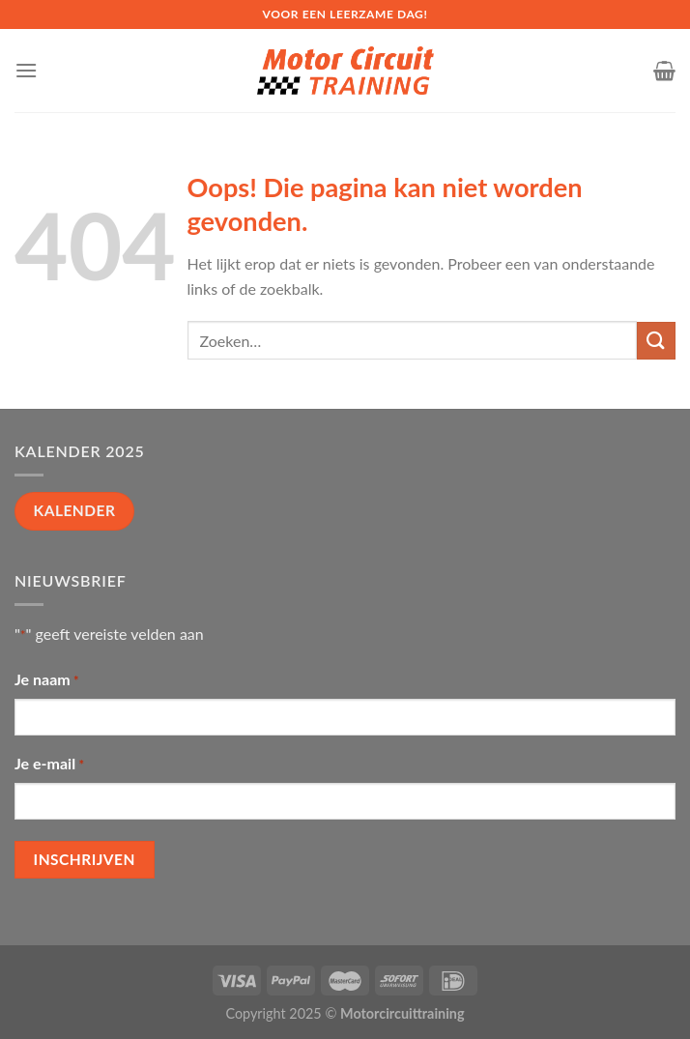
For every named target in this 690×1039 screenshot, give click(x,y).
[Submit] (656, 341)
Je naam (46, 680)
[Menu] (26, 70)
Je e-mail (49, 764)
